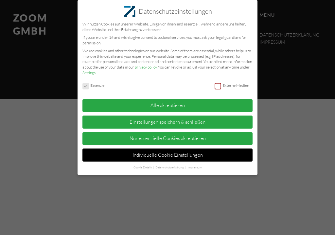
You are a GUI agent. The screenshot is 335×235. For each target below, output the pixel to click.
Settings (89, 70)
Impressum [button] (194, 165)
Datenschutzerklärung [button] (170, 165)
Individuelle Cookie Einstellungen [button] (167, 152)
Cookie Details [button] (142, 165)
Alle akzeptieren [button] (167, 103)
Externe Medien (232, 83)
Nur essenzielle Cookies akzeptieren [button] (168, 136)
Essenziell (94, 83)
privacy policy (146, 64)
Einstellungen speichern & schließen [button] (167, 120)
